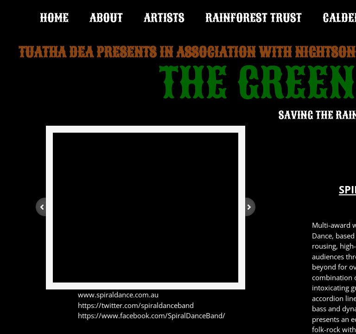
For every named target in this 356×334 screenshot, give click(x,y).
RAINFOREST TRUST (253, 18)
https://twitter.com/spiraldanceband (136, 305)
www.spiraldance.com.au (118, 294)
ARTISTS (164, 18)
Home (54, 18)
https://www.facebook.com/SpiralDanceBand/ (151, 315)
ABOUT (106, 18)
